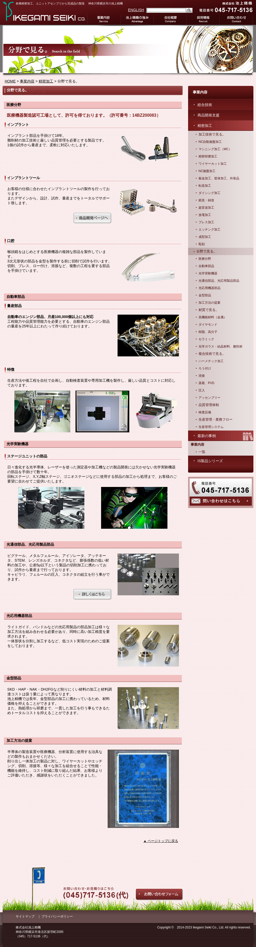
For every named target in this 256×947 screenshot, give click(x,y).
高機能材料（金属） (213, 317)
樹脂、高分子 (208, 332)
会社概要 (170, 19)
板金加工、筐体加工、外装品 (219, 178)
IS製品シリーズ (210, 461)
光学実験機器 (208, 273)
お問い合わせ (236, 19)
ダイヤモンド (208, 324)
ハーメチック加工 (211, 361)
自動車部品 (206, 266)
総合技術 (204, 105)
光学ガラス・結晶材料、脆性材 (220, 346)
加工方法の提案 (209, 302)
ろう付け (205, 368)
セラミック (206, 339)
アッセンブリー (209, 397)
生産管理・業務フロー (215, 419)
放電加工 (205, 215)
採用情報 (203, 19)
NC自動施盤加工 (210, 142)
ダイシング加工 (209, 193)
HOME (10, 81)
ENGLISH (136, 10)
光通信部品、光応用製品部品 (219, 281)
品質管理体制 (209, 405)
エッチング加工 (209, 229)
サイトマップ (25, 916)
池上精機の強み (137, 19)
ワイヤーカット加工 (213, 164)
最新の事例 (206, 436)
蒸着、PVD (206, 383)
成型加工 (205, 237)
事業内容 (103, 19)
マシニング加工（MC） (215, 149)
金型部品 (205, 295)
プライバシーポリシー (57, 916)
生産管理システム (211, 427)
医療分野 (205, 259)
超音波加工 (206, 207)
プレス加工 (206, 222)
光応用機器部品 (209, 288)
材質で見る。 (209, 310)
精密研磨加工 (208, 156)
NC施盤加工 (207, 171)
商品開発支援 (208, 115)
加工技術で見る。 (212, 134)
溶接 (202, 376)
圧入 (202, 390)
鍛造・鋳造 (206, 200)
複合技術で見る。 (212, 354)
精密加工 (46, 81)
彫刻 (202, 244)
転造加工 (205, 185)
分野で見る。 (206, 251)
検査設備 (205, 412)
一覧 (202, 452)
